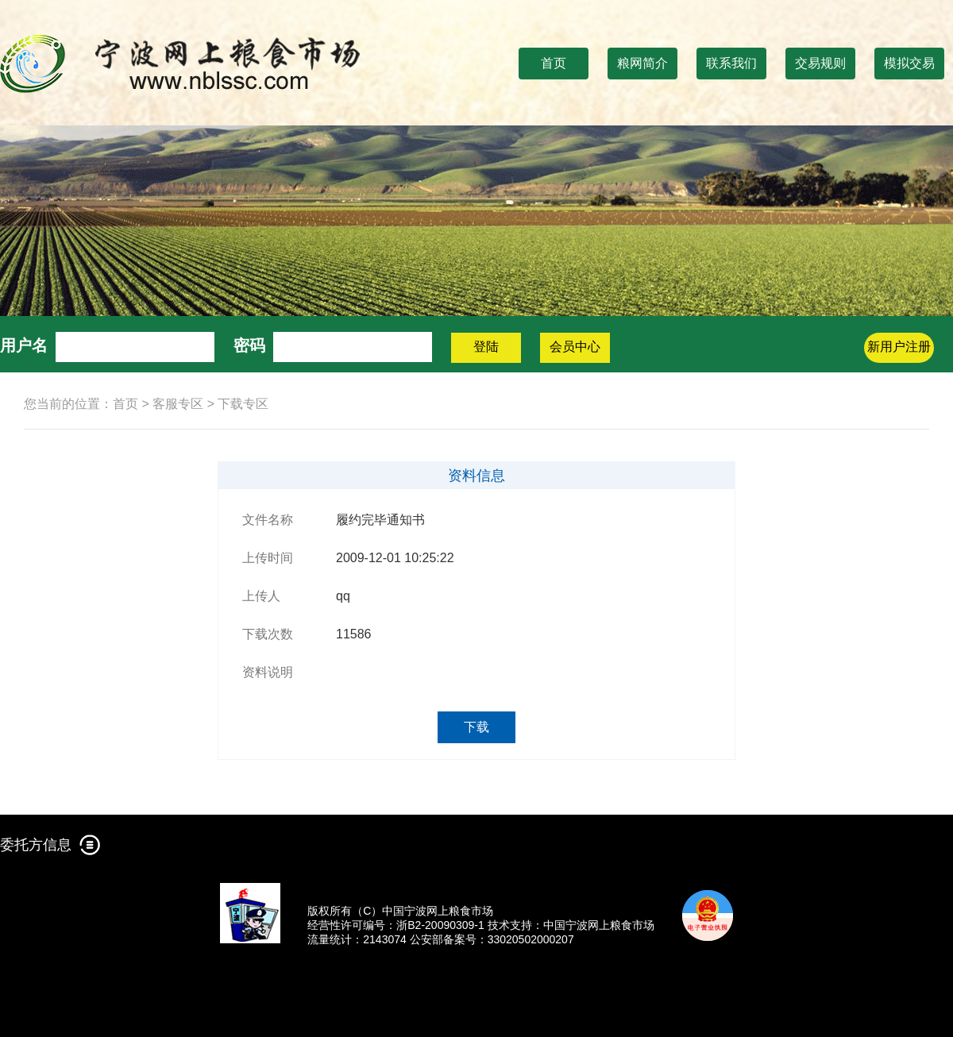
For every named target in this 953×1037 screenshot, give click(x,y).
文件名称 (267, 519)
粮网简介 (642, 63)
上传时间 (267, 558)
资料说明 (267, 672)
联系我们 (731, 63)
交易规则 (820, 63)
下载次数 (267, 634)
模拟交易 (909, 63)
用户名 (24, 345)
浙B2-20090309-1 (440, 925)
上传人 (261, 596)
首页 (553, 63)
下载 (476, 727)
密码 (249, 345)
